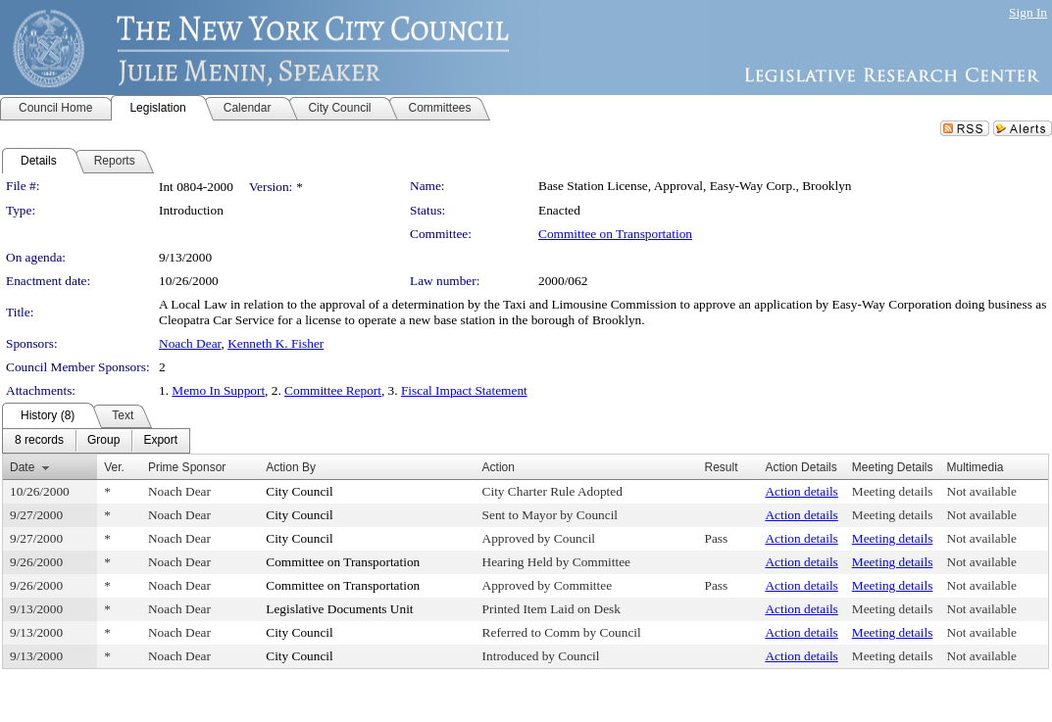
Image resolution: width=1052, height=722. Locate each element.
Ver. (114, 467)
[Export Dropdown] (160, 441)
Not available (982, 491)
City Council (299, 491)
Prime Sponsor (186, 467)
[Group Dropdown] (103, 441)
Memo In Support (218, 390)
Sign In (1028, 12)
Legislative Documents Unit (339, 609)
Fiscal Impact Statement (464, 390)
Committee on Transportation (615, 233)
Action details (801, 491)
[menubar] (96, 441)
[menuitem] (39, 441)
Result (721, 467)
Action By (291, 467)
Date (22, 467)
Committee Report (332, 390)
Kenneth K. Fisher (275, 343)
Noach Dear (190, 343)
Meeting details (892, 491)
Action (498, 467)
